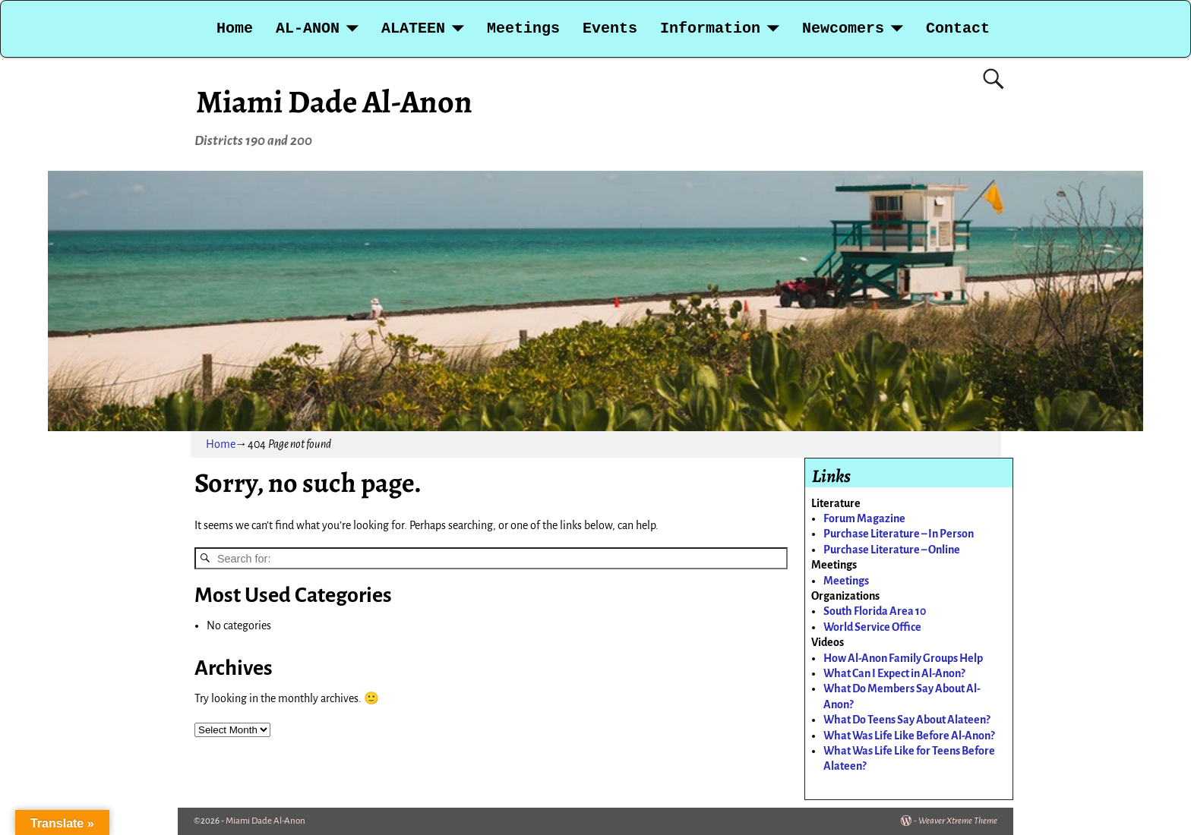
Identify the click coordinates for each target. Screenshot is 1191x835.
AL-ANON (308, 28)
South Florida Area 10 (874, 611)
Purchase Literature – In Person (898, 534)
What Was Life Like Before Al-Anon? (908, 735)
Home (234, 28)
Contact (958, 28)
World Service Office (872, 627)
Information (710, 28)
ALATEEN (413, 28)
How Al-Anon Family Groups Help (903, 658)
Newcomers (843, 28)
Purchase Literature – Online (891, 550)
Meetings (523, 28)
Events (610, 28)
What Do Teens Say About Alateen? (906, 720)
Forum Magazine (864, 518)
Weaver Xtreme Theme (957, 821)
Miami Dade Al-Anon (334, 101)
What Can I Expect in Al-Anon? (894, 673)
